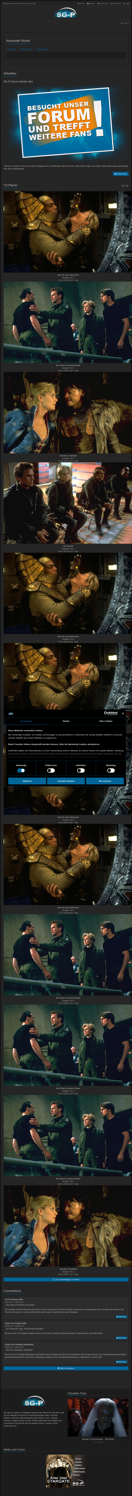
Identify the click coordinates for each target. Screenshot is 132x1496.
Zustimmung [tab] (26, 721)
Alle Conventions (66, 1368)
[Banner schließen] (123, 713)
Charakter (12, 49)
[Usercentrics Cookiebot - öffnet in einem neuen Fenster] (106, 713)
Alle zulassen (105, 781)
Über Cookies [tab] (105, 721)
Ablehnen (27, 781)
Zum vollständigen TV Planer (66, 1279)
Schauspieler (42, 49)
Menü (125, 23)
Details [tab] (66, 721)
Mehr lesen (121, 174)
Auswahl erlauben (65, 781)
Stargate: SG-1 (26, 49)
